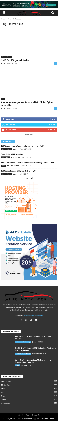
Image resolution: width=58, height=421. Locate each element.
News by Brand (6, 57)
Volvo (3, 166)
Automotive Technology (23, 342)
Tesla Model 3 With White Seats (12, 154)
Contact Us (36, 415)
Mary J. (3, 63)
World (3, 389)
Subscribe (51, 130)
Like (53, 119)
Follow (52, 124)
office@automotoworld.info (33, 315)
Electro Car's (5, 157)
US (2, 392)
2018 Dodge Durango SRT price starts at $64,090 (18, 171)
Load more (29, 178)
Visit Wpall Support (47, 419)
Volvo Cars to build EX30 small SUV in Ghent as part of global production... (28, 163)
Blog (27, 415)
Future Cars (5, 403)
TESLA (3, 400)
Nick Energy (15, 157)
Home (3, 19)
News (3, 396)
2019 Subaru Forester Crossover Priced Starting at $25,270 (22, 146)
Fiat (3, 99)
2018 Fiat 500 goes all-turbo (15, 60)
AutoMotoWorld (13, 166)
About (21, 415)
